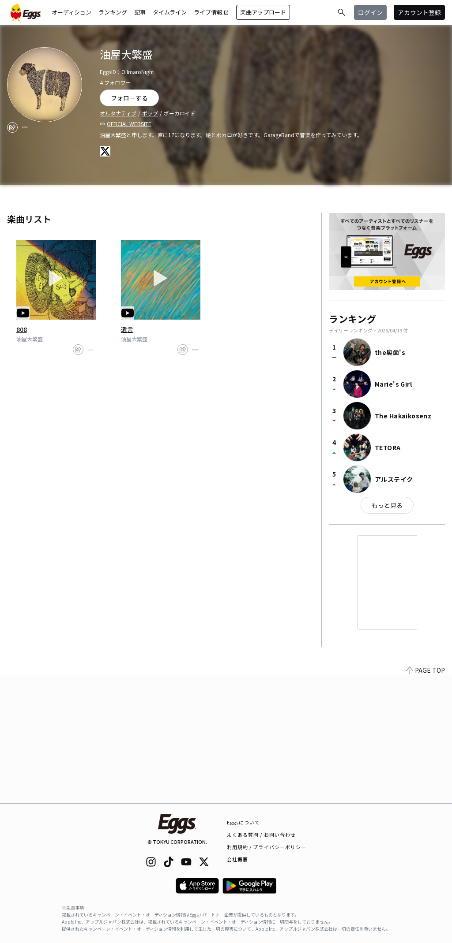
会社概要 (237, 859)
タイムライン (170, 12)
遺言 (127, 329)
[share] (12, 127)
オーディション (71, 12)
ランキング (112, 12)
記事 (140, 12)
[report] (24, 127)
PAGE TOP (425, 798)
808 (21, 329)
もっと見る (387, 505)
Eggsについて (243, 822)
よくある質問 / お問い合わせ (261, 834)
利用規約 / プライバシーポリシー (267, 846)
